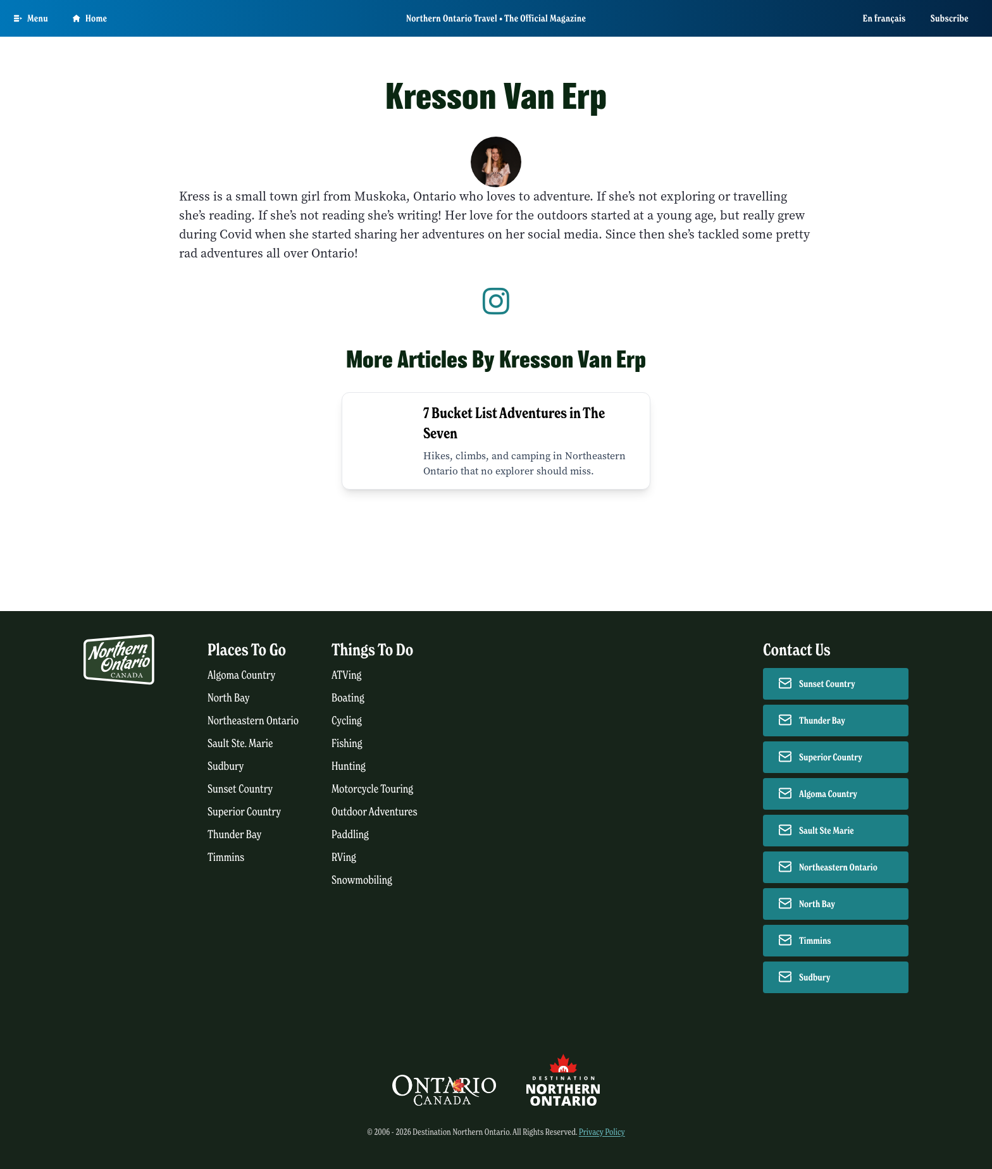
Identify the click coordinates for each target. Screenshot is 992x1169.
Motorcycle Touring (372, 789)
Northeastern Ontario (253, 720)
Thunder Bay (234, 834)
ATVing (346, 675)
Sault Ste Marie (826, 830)
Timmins (226, 857)
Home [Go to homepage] (90, 18)
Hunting (349, 766)
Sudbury (226, 766)
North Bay (229, 698)
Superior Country (244, 812)
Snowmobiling (362, 880)
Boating (348, 698)
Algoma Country (241, 675)
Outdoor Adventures (375, 812)
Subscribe (950, 18)
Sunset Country (240, 789)
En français (884, 18)
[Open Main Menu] (31, 18)
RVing (344, 857)
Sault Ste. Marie (240, 743)
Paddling (350, 834)
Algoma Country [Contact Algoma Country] (828, 794)
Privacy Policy (602, 1132)
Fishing (347, 743)
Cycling (347, 720)
